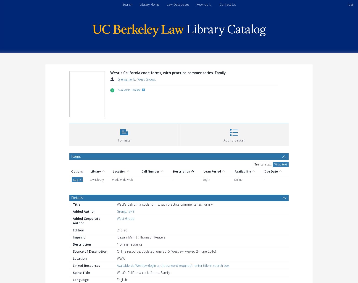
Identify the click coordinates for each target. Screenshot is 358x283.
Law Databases (178, 4)
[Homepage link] (179, 29)
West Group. (146, 79)
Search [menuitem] (127, 4)
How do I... (204, 4)
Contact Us (227, 4)
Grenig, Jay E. (127, 79)
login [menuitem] (351, 4)
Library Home (150, 4)
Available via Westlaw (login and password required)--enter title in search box (173, 265)
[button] (124, 134)
